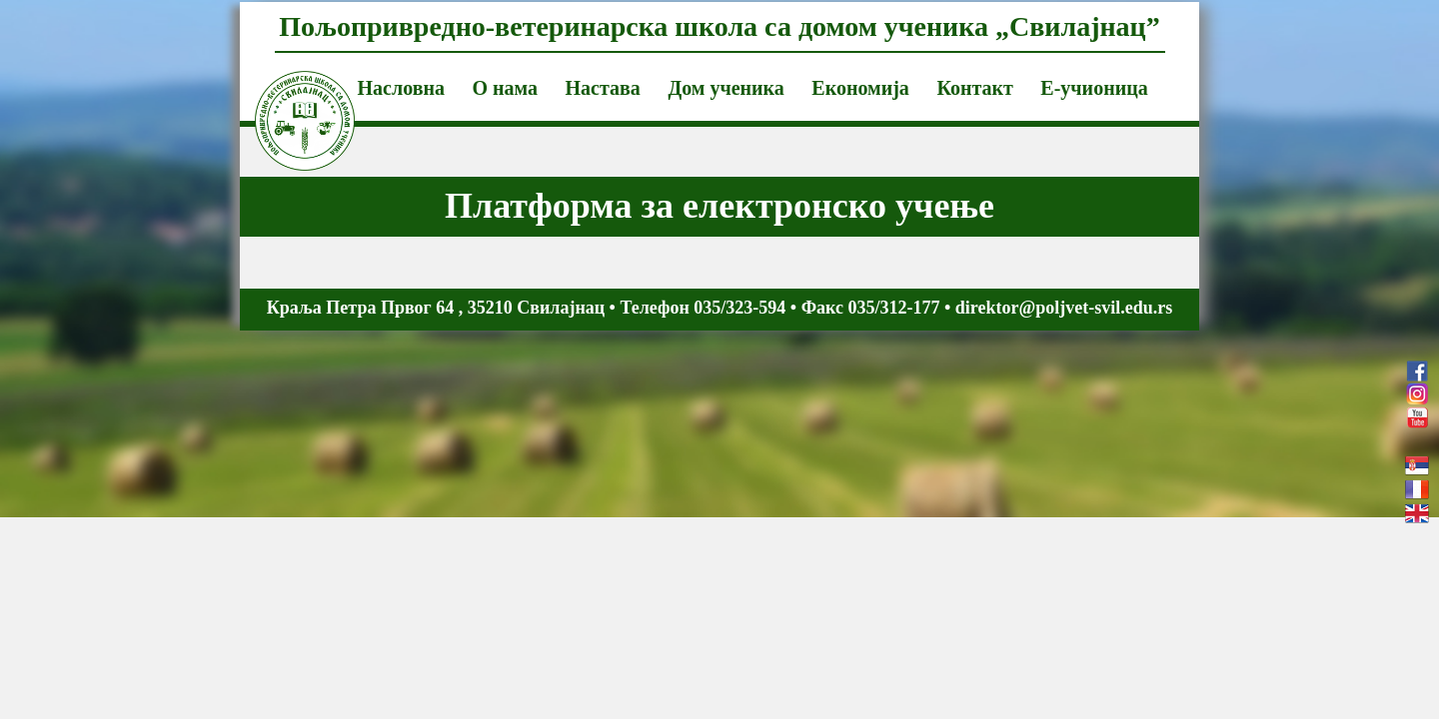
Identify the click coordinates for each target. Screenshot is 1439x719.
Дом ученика (725, 88)
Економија (860, 88)
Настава (603, 88)
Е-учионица (1093, 88)
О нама (505, 88)
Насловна (401, 88)
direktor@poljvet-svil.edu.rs (1063, 308)
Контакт (974, 88)
